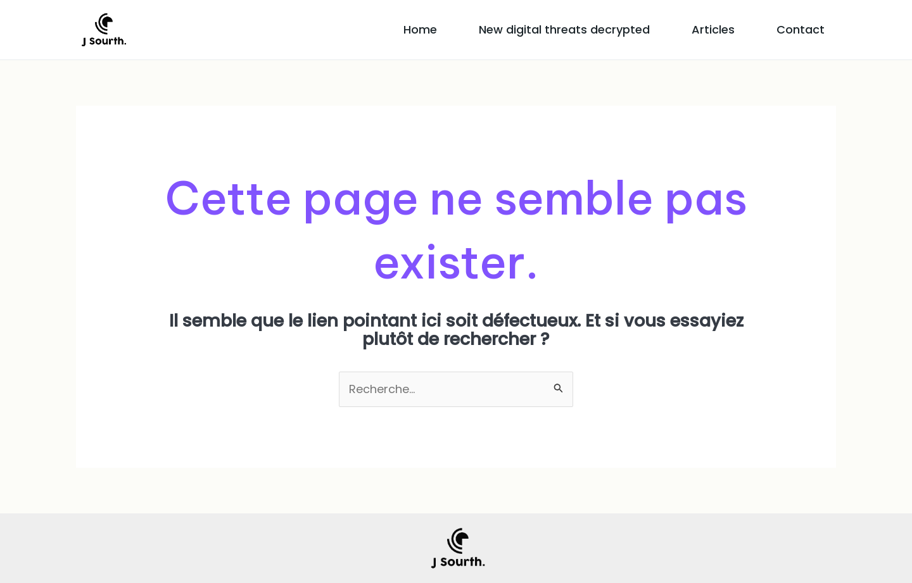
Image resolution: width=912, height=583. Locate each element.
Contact (800, 29)
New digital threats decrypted (564, 29)
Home (420, 29)
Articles (713, 29)
